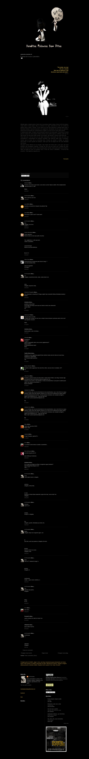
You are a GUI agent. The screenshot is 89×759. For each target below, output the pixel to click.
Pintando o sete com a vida (54, 704)
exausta (49, 700)
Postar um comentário (28, 650)
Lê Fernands (27, 195)
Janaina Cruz (27, 390)
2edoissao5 (27, 315)
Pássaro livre (50, 705)
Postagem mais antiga (63, 653)
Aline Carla (27, 259)
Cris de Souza (27, 451)
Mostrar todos (66, 723)
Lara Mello (26, 204)
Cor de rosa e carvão (53, 709)
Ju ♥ (25, 442)
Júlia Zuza (26, 376)
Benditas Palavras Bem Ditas (52, 677)
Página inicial (45, 653)
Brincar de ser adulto (52, 715)
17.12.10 (26, 310)
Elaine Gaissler (28, 366)
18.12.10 (26, 446)
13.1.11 (26, 647)
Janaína (26, 434)
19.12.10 (26, 497)
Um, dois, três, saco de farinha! (55, 719)
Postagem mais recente (26, 653)
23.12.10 (26, 628)
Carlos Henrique (28, 232)
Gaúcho (26, 183)
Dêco (25, 424)
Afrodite (26, 337)
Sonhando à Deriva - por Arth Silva (56, 714)
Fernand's (63, 677)
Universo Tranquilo (29, 292)
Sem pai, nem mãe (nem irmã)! (54, 710)
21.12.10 (26, 620)
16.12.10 (26, 191)
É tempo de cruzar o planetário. (30, 56)
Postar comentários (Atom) (31, 655)
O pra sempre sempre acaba (54, 699)
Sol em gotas (50, 720)
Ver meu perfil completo (26, 685)
